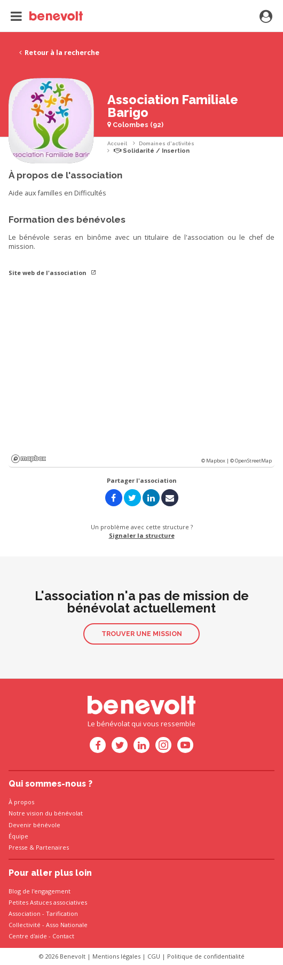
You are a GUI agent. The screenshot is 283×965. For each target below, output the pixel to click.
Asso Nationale (67, 925)
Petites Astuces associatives (48, 902)
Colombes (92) (135, 125)
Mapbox (28, 458)
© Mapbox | (215, 460)
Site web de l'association (53, 273)
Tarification (62, 913)
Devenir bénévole (34, 825)
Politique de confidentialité (206, 956)
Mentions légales (116, 956)
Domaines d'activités (166, 143)
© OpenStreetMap (251, 460)
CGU (153, 956)
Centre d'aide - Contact (41, 936)
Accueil (117, 143)
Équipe (18, 836)
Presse (18, 847)
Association (25, 913)
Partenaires (52, 847)
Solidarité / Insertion (152, 150)
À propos (21, 802)
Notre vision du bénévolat (46, 813)
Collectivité (25, 925)
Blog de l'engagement (39, 891)
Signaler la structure (142, 535)
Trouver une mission (141, 634)
